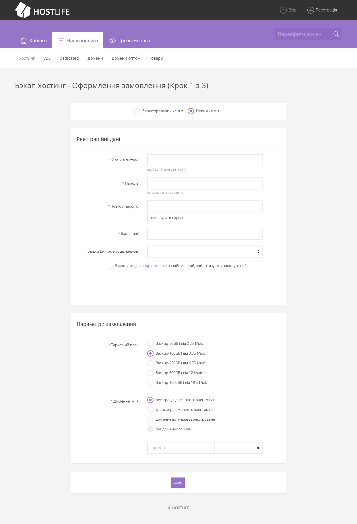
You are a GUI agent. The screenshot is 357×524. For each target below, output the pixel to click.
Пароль (130, 183)
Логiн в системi (124, 160)
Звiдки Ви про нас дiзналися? (113, 251)
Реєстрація (322, 10)
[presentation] (178, 284)
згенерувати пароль (167, 217)
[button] (33, 40)
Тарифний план (123, 344)
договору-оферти (151, 265)
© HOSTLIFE (178, 508)
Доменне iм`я (124, 401)
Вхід (288, 10)
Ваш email (128, 233)
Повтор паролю (123, 206)
